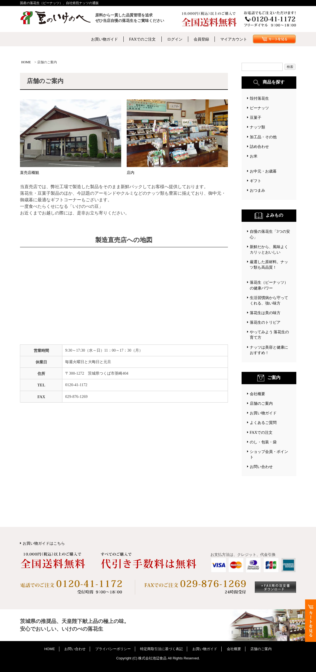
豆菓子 (255, 117)
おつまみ (257, 190)
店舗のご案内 (261, 403)
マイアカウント (233, 39)
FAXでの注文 (261, 432)
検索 (290, 67)
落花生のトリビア (265, 322)
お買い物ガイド (104, 39)
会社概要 (257, 394)
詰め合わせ (259, 146)
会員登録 (201, 39)
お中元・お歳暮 (263, 171)
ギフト (255, 181)
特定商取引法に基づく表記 (161, 649)
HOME (26, 62)
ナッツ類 (257, 127)
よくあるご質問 (263, 422)
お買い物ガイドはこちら (44, 543)
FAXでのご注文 (142, 39)
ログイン (174, 39)
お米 (253, 156)
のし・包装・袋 (263, 442)
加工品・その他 (263, 137)
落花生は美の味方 (265, 313)
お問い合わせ (261, 466)
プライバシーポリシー (113, 649)
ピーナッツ (259, 108)
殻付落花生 (259, 98)
